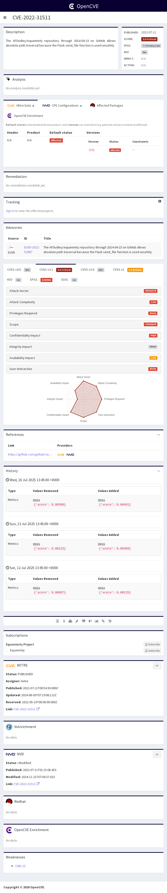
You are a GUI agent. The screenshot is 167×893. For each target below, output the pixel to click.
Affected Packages (106, 105)
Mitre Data (20, 105)
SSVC (69, 279)
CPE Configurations (62, 105)
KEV (14, 279)
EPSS (41, 279)
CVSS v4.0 (19, 269)
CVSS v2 (128, 269)
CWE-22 (20, 866)
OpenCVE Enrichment (25, 115)
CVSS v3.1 (56, 269)
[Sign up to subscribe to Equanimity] (152, 650)
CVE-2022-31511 (32, 17)
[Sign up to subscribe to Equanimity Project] (152, 644)
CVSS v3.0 (92, 269)
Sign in (10, 211)
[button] (5, 17)
